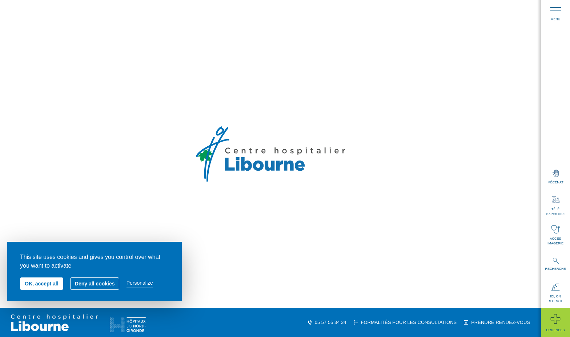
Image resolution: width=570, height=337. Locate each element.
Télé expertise (555, 206)
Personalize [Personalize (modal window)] (140, 283)
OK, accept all (42, 284)
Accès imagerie (555, 235)
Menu (555, 14)
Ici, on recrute (555, 293)
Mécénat (555, 177)
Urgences (555, 322)
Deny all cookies (95, 284)
